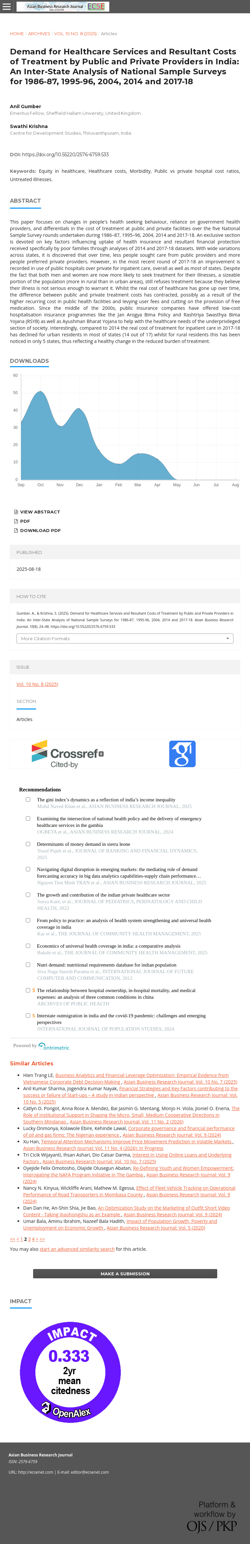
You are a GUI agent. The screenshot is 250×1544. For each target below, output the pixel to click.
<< (12, 1239)
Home (17, 33)
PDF (24, 521)
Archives (39, 33)
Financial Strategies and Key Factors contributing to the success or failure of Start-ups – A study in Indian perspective (130, 1091)
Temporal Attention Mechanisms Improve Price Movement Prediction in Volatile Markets (136, 1141)
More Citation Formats (45, 638)
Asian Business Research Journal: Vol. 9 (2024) (172, 1135)
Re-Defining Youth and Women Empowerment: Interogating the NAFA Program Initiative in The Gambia (128, 1171)
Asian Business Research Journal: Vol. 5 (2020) (156, 1228)
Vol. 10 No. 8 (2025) (75, 33)
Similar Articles (31, 1063)
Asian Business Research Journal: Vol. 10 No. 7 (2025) (180, 1082)
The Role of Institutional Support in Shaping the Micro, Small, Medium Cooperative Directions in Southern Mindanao (131, 1115)
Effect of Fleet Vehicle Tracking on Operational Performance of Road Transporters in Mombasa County (129, 1191)
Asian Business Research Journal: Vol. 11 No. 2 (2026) (126, 1121)
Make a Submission (125, 1273)
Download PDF (40, 530)
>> (42, 1239)
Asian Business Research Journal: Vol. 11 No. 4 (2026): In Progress (93, 1148)
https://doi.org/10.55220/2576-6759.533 (65, 155)
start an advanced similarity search (77, 1249)
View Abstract (39, 511)
